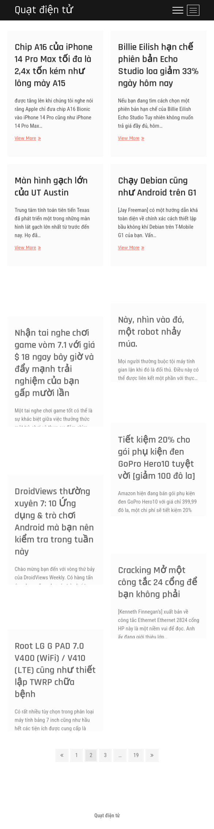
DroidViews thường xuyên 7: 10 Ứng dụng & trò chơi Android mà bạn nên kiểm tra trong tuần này (54, 546)
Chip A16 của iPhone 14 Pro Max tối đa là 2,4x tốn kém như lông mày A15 (53, 69)
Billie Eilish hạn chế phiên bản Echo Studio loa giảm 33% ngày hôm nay (158, 69)
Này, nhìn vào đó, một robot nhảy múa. (151, 349)
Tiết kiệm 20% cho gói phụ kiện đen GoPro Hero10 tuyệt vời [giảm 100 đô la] (156, 478)
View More (27, 142)
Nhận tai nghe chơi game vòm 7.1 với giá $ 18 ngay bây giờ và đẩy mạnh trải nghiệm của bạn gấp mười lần (55, 387)
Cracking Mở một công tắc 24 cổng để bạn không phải (157, 601)
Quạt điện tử (44, 10)
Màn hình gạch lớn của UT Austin (51, 190)
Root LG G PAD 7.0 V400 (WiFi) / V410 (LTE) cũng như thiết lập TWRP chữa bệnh (55, 692)
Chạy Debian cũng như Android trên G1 (157, 190)
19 (138, 755)
